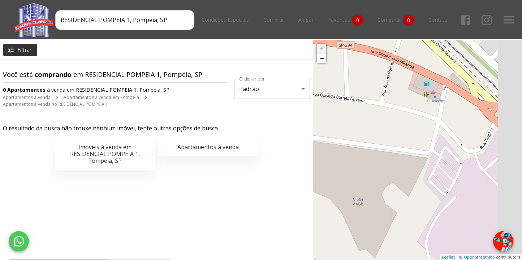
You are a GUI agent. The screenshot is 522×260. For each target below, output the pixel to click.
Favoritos (346, 20)
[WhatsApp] (19, 241)
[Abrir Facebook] (467, 20)
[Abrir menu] (510, 19)
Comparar (397, 20)
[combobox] (126, 20)
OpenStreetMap (479, 257)
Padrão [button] (249, 89)
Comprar (275, 20)
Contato (439, 20)
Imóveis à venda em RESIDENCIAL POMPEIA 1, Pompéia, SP (105, 154)
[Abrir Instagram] (488, 20)
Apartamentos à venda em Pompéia (101, 97)
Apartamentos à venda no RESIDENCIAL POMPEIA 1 (55, 104)
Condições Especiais (226, 20)
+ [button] (322, 48)
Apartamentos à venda (27, 97)
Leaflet (448, 257)
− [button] (322, 58)
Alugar (307, 20)
